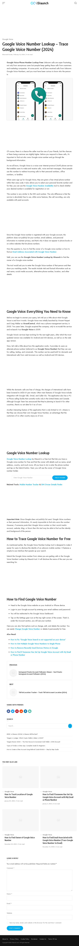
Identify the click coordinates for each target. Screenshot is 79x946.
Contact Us (43, 939)
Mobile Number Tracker (29, 484)
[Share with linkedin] (25, 711)
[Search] (70, 726)
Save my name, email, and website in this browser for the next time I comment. (36, 923)
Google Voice (7, 39)
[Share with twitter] (12, 711)
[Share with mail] (29, 711)
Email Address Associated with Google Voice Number (34, 251)
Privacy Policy (14, 939)
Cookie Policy (25, 939)
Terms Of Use (52, 939)
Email (9, 903)
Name (9, 894)
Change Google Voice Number (27, 629)
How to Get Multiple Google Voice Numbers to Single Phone (35, 643)
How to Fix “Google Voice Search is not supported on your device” (38, 639)
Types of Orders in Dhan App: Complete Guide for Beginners (26, 746)
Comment (10, 868)
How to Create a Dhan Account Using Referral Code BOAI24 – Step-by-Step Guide (33, 749)
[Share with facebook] (8, 711)
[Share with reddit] (21, 711)
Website (9, 913)
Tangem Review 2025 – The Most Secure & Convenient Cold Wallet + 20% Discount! (33, 742)
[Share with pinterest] (17, 711)
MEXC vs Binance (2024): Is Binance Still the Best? (22, 734)
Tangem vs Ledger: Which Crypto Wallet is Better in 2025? (25, 738)
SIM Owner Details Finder (51, 484)
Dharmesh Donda (7, 54)
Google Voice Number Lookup (19, 459)
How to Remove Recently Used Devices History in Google (34, 647)
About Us (5, 939)
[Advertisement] (39, 21)
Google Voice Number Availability (39, 185)
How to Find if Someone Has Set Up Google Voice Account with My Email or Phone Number (41, 653)
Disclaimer (34, 939)
